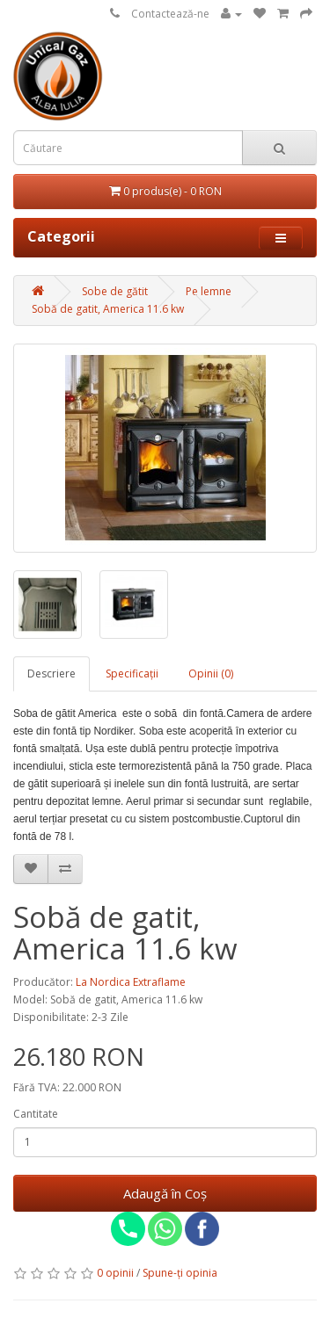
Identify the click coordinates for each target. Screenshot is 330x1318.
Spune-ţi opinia (180, 1272)
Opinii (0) (210, 673)
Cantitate (35, 1113)
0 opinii (115, 1272)
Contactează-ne (170, 13)
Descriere (51, 673)
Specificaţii (132, 673)
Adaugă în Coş (165, 1193)
